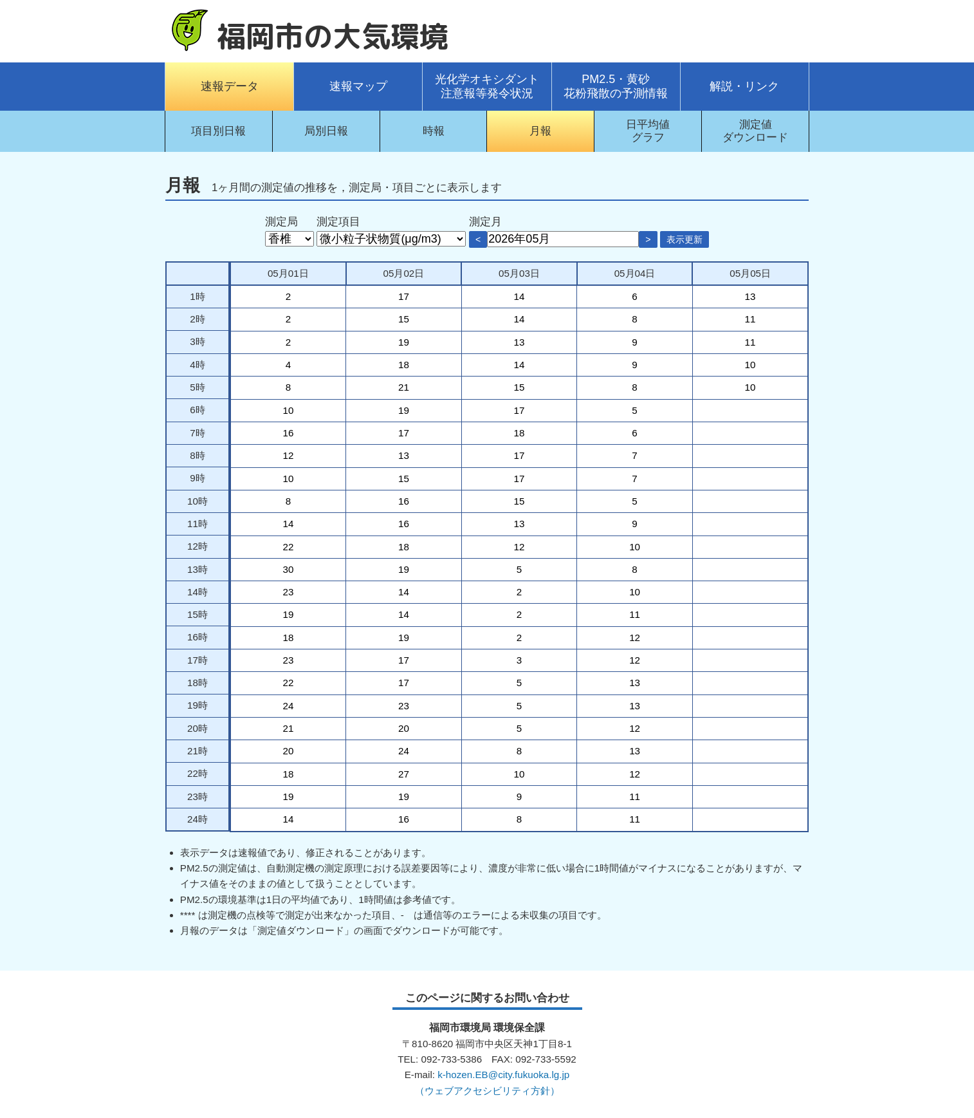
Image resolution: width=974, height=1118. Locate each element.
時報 (434, 131)
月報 (540, 131)
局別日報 (326, 131)
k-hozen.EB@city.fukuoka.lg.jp (503, 1074)
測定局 (281, 222)
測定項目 (338, 222)
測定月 (485, 222)
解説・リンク (744, 86)
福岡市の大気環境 (332, 36)
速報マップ (358, 86)
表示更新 (684, 239)
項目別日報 (218, 131)
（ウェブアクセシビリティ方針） (487, 1090)
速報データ (230, 86)
